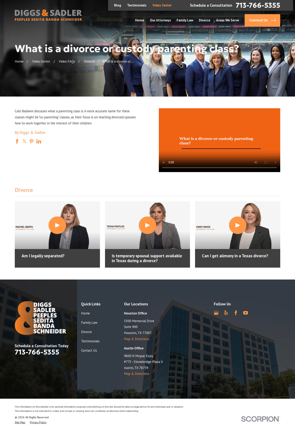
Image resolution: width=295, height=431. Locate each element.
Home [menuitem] (139, 20)
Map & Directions (136, 339)
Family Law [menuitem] (185, 20)
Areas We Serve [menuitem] (227, 20)
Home (85, 313)
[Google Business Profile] (216, 312)
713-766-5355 (258, 5)
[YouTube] (245, 312)
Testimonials (136, 5)
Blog (117, 5)
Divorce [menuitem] (204, 20)
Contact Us (89, 350)
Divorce (86, 332)
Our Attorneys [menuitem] (160, 20)
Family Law (89, 322)
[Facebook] (235, 312)
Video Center (162, 5)
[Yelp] (226, 312)
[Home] (48, 15)
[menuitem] (20, 422)
